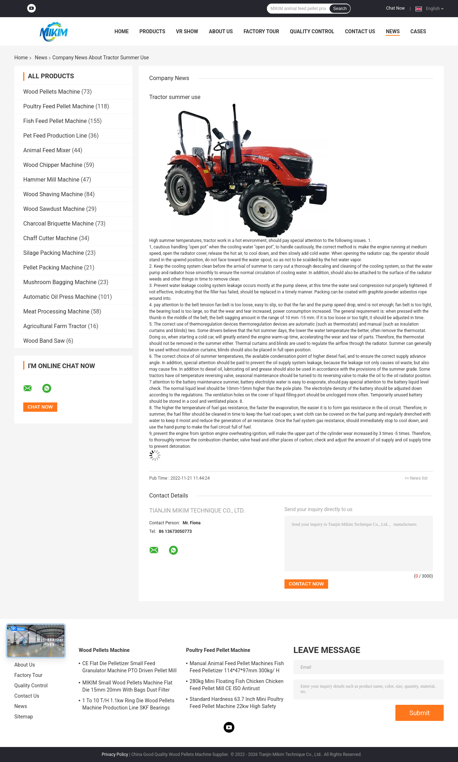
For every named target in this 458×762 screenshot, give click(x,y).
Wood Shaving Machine (53, 194)
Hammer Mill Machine (51, 179)
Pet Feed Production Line (55, 135)
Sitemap (23, 716)
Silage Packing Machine (53, 252)
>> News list (416, 478)
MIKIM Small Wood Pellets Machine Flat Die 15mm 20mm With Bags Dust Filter (127, 686)
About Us (221, 31)
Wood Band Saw (44, 340)
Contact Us (360, 31)
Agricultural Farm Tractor (55, 326)
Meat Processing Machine (56, 311)
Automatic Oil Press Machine (60, 296)
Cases (418, 31)
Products (152, 31)
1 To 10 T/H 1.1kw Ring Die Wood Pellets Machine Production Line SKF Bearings (128, 704)
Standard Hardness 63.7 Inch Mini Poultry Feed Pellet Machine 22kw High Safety (236, 702)
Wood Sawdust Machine (54, 209)
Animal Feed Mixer (46, 150)
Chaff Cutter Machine (50, 238)
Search (340, 8)
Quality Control (312, 31)
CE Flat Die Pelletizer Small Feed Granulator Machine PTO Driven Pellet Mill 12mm (129, 668)
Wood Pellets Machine (51, 91)
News (393, 31)
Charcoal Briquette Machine (58, 223)
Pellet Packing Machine (53, 267)
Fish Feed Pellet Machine (55, 121)
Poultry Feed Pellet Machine (58, 106)
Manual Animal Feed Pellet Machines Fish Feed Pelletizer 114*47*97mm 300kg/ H (237, 666)
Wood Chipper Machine (52, 165)
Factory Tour (261, 31)
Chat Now (395, 8)
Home (121, 31)
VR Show (187, 31)
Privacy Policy (115, 754)
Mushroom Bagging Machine (60, 282)
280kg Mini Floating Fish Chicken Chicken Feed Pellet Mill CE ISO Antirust (236, 684)
